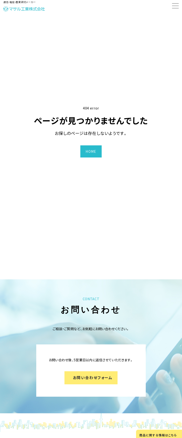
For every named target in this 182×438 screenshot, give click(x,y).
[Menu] (175, 6)
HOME (91, 151)
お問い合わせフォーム (93, 377)
